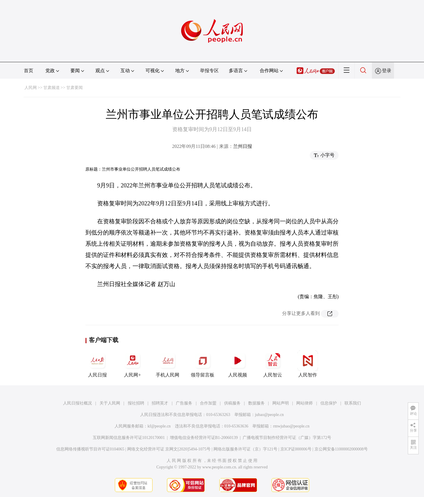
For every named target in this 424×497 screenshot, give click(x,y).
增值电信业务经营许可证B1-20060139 (204, 437)
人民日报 (97, 363)
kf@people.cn (159, 426)
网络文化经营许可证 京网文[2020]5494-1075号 (169, 449)
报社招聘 (136, 403)
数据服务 (256, 403)
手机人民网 (167, 363)
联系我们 (352, 403)
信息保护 (328, 403)
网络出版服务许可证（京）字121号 (245, 449)
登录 (386, 70)
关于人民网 (110, 403)
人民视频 (237, 363)
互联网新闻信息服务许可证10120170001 (129, 437)
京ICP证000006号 (296, 449)
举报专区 (209, 70)
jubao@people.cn (269, 414)
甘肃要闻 (74, 87)
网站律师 (304, 403)
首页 (28, 70)
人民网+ (132, 363)
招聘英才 (160, 403)
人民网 (30, 87)
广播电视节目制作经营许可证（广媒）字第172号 (287, 437)
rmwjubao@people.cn (291, 426)
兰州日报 (242, 146)
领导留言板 (202, 363)
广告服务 (184, 403)
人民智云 (272, 363)
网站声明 (280, 403)
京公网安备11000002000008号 (341, 449)
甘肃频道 (51, 87)
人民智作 (307, 363)
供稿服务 (232, 403)
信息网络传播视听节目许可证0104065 (90, 449)
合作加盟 (208, 403)
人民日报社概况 (77, 403)
